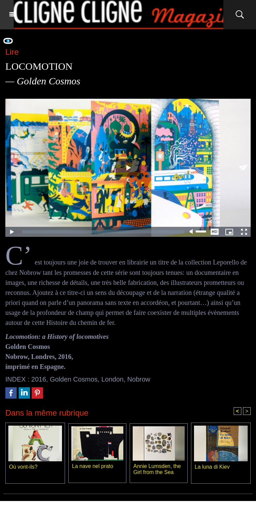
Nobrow (138, 379)
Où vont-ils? (23, 467)
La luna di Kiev (212, 467)
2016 (38, 379)
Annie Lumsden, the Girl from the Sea (157, 469)
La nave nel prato (92, 466)
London (112, 379)
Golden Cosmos (73, 379)
